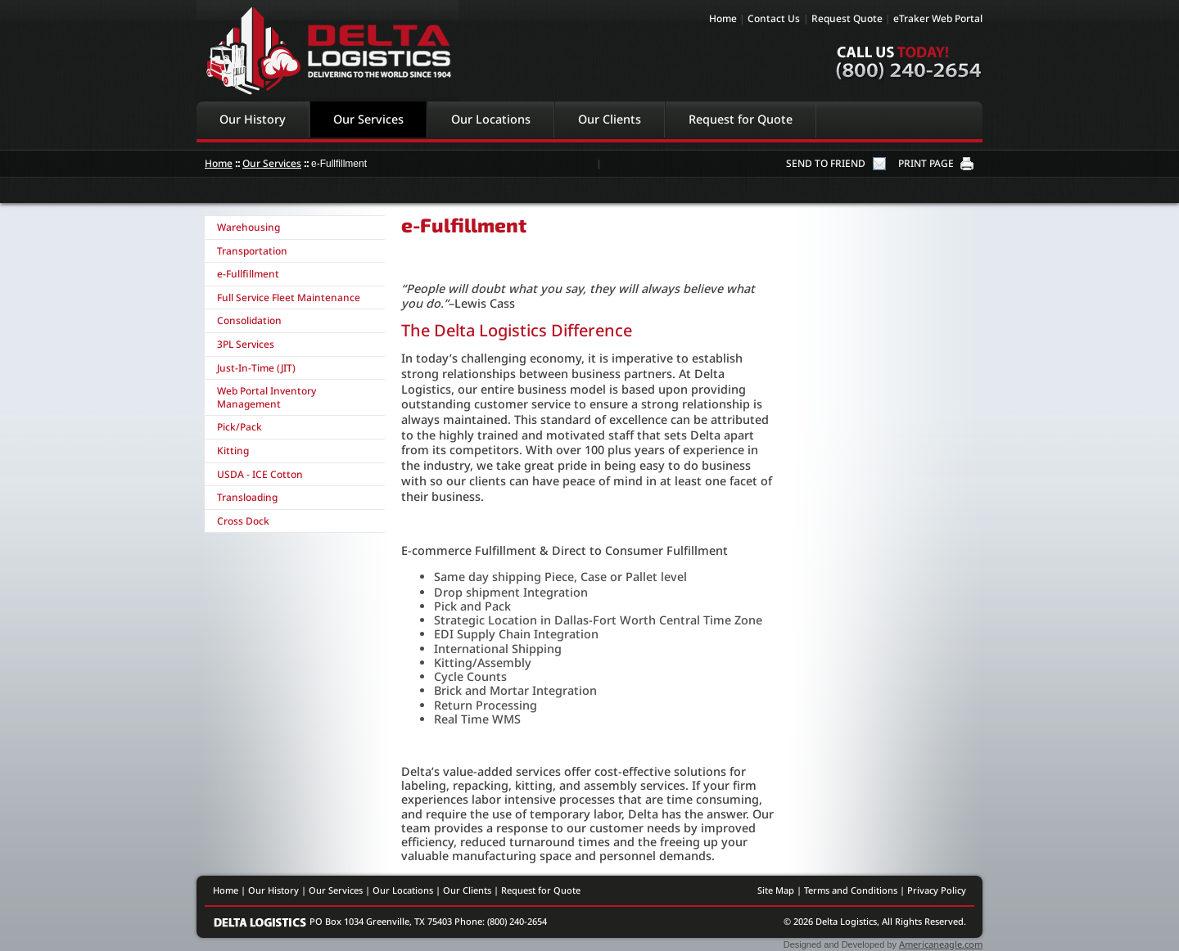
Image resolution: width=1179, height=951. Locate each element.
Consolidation (249, 320)
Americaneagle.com (940, 944)
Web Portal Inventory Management (266, 397)
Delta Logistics (327, 50)
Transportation (252, 251)
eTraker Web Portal (937, 18)
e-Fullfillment (248, 274)
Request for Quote (741, 119)
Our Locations (491, 119)
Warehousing (248, 227)
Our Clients (609, 119)
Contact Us (774, 18)
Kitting (233, 450)
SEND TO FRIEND (825, 163)
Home (723, 18)
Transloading (247, 497)
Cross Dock (243, 521)
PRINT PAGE (926, 163)
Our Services (368, 119)
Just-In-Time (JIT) (256, 368)
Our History (252, 119)
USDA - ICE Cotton (260, 474)
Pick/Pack (239, 427)
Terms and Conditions (850, 890)
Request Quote (847, 18)
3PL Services (245, 344)
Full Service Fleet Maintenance (288, 297)
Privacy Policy (936, 890)
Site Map (775, 890)
